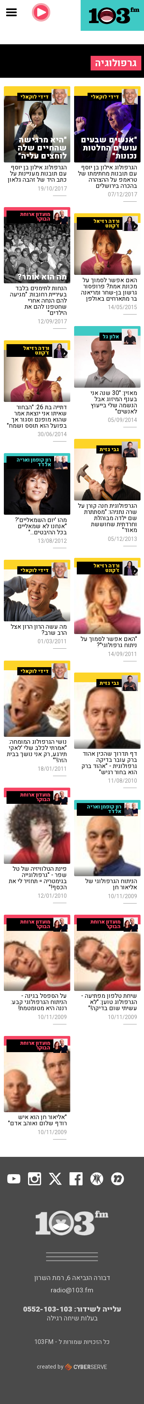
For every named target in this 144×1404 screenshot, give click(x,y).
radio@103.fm (72, 1290)
